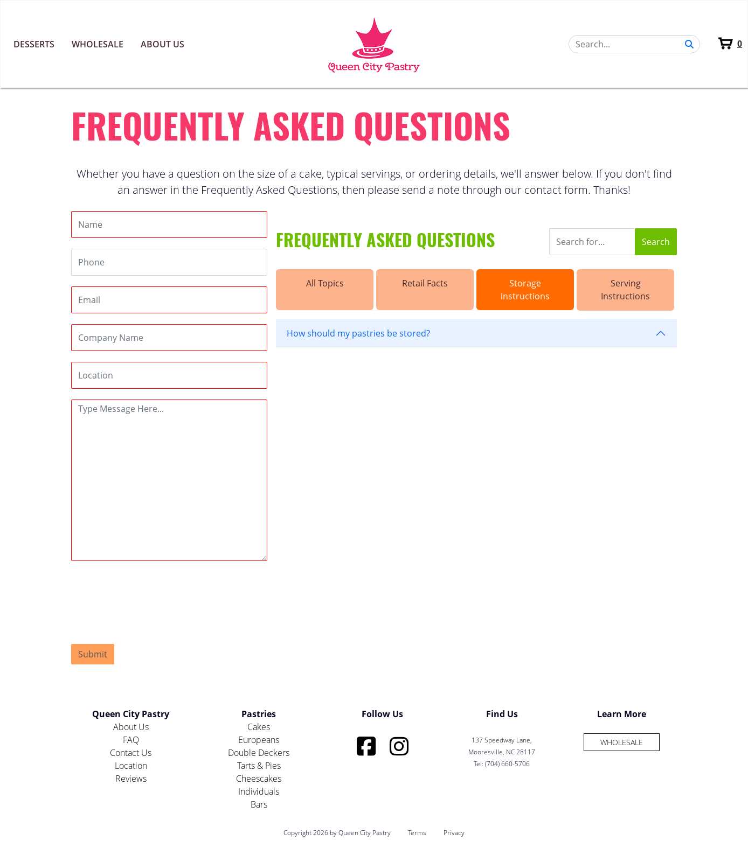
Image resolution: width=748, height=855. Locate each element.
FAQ (131, 740)
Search (656, 242)
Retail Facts (425, 283)
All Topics (325, 283)
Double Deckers (258, 753)
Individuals (258, 791)
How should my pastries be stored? (358, 333)
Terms (417, 832)
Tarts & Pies (259, 766)
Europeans (258, 740)
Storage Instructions (525, 289)
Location (131, 766)
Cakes (258, 727)
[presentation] (153, 593)
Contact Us (130, 753)
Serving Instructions (625, 289)
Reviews (131, 778)
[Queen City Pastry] (374, 44)
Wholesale (97, 44)
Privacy (454, 832)
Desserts (33, 44)
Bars (259, 804)
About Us (162, 44)
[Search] (634, 44)
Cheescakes (258, 778)
